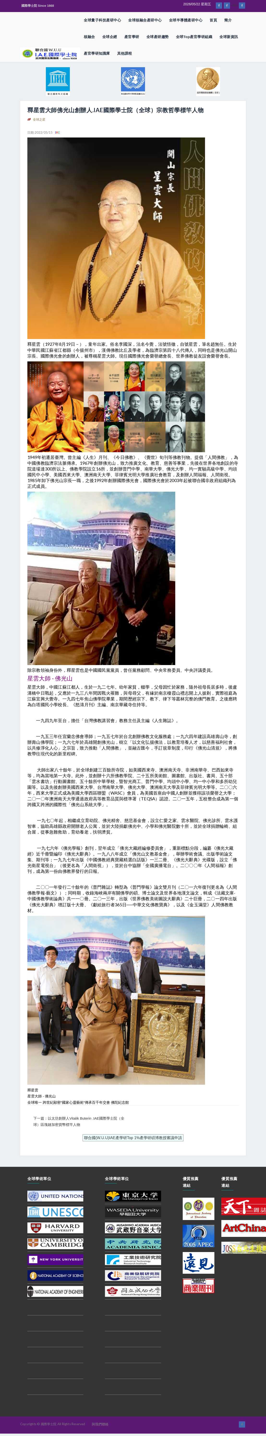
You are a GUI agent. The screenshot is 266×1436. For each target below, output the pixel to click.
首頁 (213, 20)
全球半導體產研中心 (186, 20)
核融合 (89, 37)
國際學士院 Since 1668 (37, 5)
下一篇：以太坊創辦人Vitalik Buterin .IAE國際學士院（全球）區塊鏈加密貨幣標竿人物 (78, 1121)
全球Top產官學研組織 (194, 37)
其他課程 (124, 53)
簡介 (228, 20)
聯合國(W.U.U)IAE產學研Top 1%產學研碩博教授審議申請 (133, 1138)
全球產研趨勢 (157, 37)
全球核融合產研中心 (145, 20)
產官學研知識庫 (97, 53)
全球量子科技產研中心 (102, 20)
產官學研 (131, 37)
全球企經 (109, 37)
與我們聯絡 (100, 1424)
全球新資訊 (228, 37)
